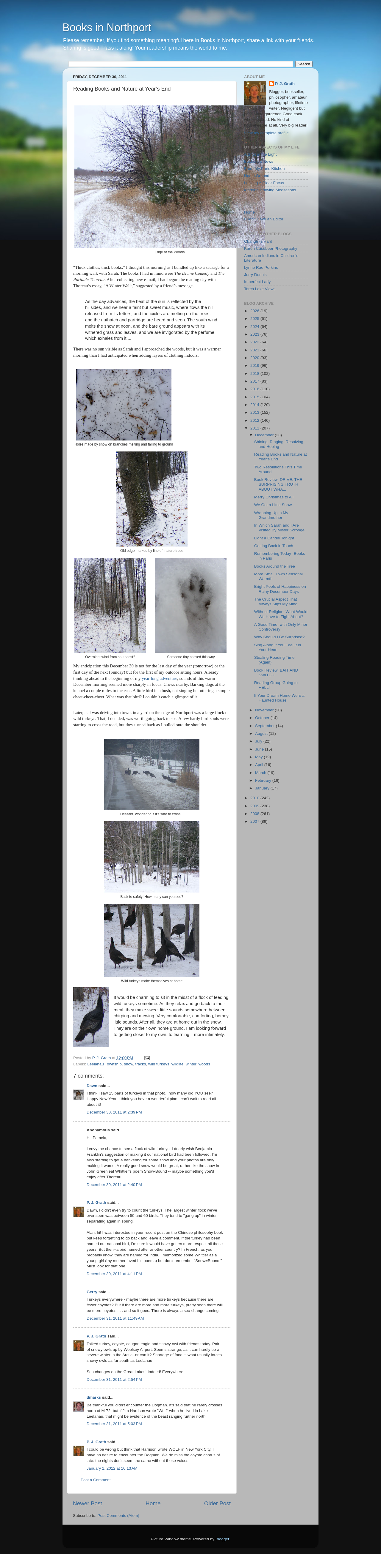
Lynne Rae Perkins (261, 267)
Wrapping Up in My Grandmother (271, 515)
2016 (255, 389)
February (263, 780)
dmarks (94, 1397)
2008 (255, 813)
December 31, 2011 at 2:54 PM (114, 1379)
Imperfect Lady (257, 281)
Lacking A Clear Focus (264, 183)
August (262, 733)
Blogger (222, 1539)
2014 (255, 404)
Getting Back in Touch (273, 546)
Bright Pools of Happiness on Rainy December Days (280, 588)
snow (128, 1064)
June (260, 749)
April (259, 764)
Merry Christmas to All (273, 497)
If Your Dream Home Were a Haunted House (279, 697)
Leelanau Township (104, 1064)
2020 (255, 358)
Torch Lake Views (260, 289)
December (265, 435)
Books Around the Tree (274, 566)
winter (191, 1064)
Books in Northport (107, 27)
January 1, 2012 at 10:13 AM (112, 1468)
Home (153, 1503)
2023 (255, 334)
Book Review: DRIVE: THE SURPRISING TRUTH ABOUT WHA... (278, 484)
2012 (255, 420)
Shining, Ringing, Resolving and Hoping (278, 444)
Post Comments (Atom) (118, 1515)
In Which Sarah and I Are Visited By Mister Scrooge (279, 527)
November (265, 710)
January (263, 788)
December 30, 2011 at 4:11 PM (114, 1274)
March (261, 772)
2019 (255, 365)
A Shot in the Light (260, 154)
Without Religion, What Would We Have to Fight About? (280, 614)
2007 (255, 821)
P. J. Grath (96, 1202)
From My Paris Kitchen (264, 168)
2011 (255, 428)
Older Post (217, 1503)
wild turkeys (158, 1064)
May (259, 757)
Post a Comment (96, 1480)
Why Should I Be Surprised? (279, 637)
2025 (255, 318)
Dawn (92, 1086)
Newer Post (87, 1503)
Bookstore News (258, 161)
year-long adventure (159, 678)
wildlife (177, 1064)
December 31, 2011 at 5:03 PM (114, 1424)
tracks (140, 1064)
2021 (255, 350)
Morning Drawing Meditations (270, 190)
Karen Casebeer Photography (270, 248)
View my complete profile (266, 133)
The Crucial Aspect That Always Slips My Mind (276, 601)
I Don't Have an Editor (263, 219)
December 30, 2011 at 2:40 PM (114, 1184)
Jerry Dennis (255, 274)
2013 (255, 412)
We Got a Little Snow (273, 505)
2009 (255, 806)
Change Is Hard (258, 241)
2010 (255, 798)
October (263, 718)
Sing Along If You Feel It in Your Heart (277, 647)
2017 (255, 381)
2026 (255, 311)
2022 (255, 342)
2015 (255, 397)
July (259, 741)
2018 (255, 373)
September (265, 726)
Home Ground (256, 175)
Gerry (92, 1292)
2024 (255, 326)
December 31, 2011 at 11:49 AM (115, 1318)
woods (204, 1064)
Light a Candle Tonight (274, 538)
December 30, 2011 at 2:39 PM (114, 1112)
